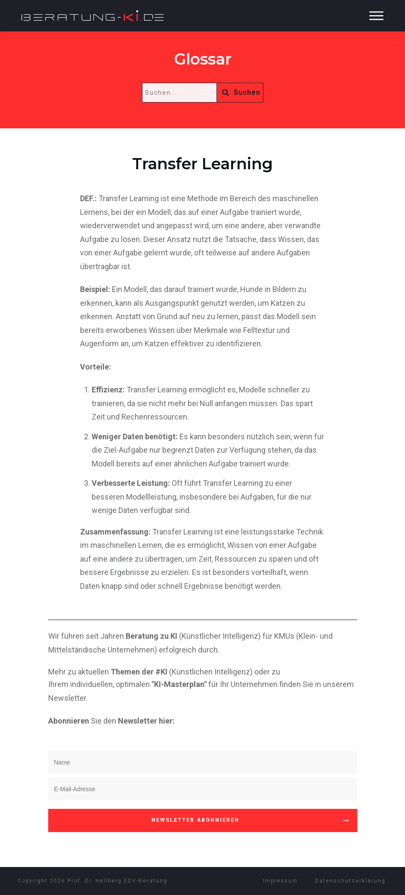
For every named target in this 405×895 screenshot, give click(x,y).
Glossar (203, 59)
